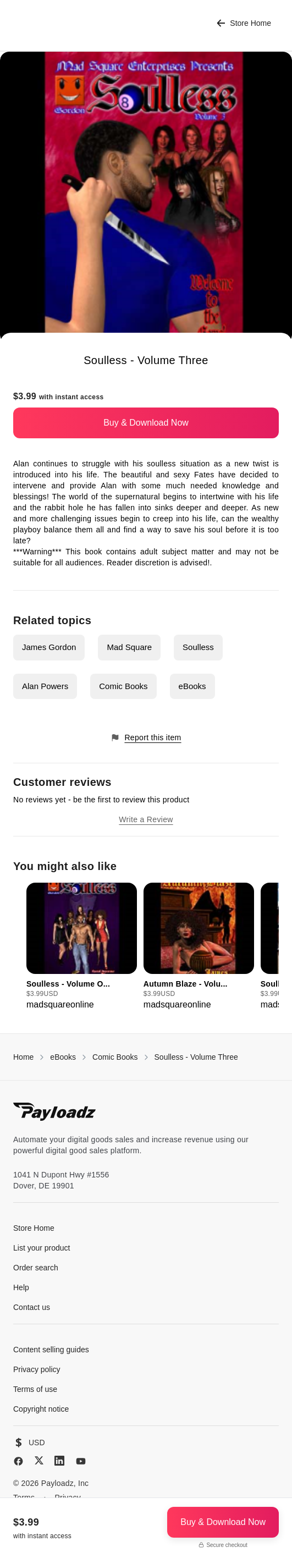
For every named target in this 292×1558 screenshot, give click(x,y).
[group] (81, 947)
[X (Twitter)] (39, 1460)
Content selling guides (51, 1349)
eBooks (192, 686)
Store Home (244, 23)
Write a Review (146, 819)
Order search (35, 1267)
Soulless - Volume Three (196, 1057)
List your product (41, 1247)
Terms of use (35, 1389)
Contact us (31, 1307)
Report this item (146, 737)
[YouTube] (80, 1461)
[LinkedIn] (59, 1461)
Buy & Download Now (146, 422)
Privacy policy (36, 1369)
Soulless (198, 647)
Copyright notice (41, 1409)
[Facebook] (18, 1461)
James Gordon (49, 647)
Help (21, 1287)
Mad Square (129, 647)
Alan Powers (45, 686)
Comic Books (123, 686)
